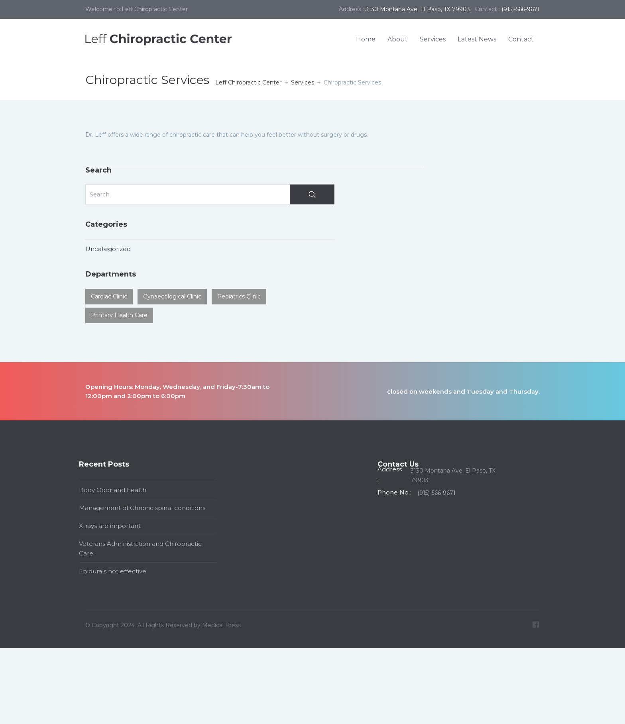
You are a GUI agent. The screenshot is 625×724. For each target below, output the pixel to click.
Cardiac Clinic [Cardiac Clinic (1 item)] (109, 296)
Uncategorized (108, 249)
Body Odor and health (111, 490)
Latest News (477, 39)
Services (433, 39)
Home (365, 39)
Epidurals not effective (111, 571)
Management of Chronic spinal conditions (141, 508)
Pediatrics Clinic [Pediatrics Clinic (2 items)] (239, 296)
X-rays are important (109, 526)
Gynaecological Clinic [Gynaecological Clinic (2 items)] (172, 296)
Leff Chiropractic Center (248, 82)
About (397, 39)
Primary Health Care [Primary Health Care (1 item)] (119, 315)
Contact (521, 39)
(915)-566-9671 (520, 9)
